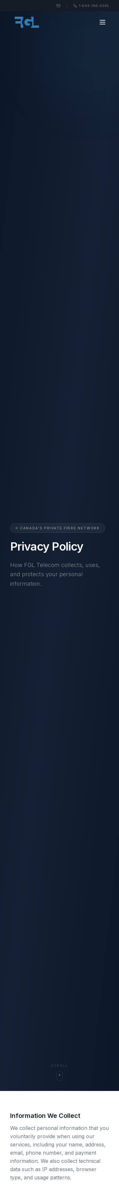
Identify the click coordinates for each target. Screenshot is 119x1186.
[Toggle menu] (102, 22)
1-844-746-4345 (91, 5)
